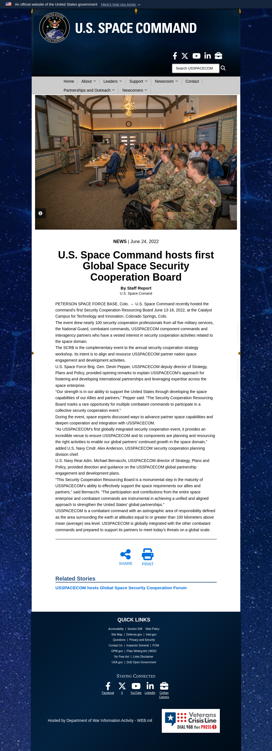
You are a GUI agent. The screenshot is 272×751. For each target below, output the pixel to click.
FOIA (156, 645)
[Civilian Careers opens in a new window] (218, 55)
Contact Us (116, 645)
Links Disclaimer (143, 656)
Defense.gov (134, 634)
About (88, 81)
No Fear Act (121, 656)
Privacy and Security (142, 639)
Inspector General (137, 645)
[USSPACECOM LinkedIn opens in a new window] (207, 55)
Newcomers (134, 90)
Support (139, 81)
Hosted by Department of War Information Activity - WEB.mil (100, 720)
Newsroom (166, 81)
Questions (119, 639)
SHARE (125, 557)
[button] (121, 4)
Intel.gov (151, 634)
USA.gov (117, 662)
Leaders (112, 81)
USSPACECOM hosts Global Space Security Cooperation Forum (121, 587)
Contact (192, 81)
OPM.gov (117, 651)
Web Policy (153, 628)
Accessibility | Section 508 (125, 628)
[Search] (196, 68)
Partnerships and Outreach (89, 90)
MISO (153, 651)
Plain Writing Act (137, 651)
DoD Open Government (141, 662)
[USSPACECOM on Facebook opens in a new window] (175, 55)
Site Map (116, 634)
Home (69, 81)
